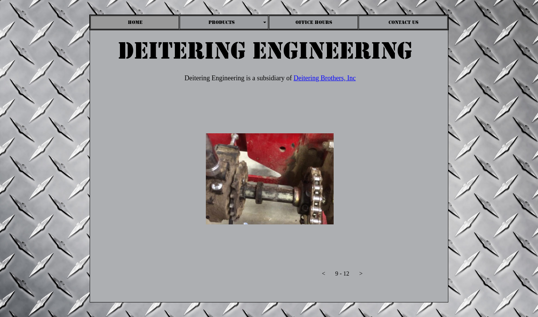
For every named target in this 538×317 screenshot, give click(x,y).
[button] (323, 275)
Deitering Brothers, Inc (325, 78)
